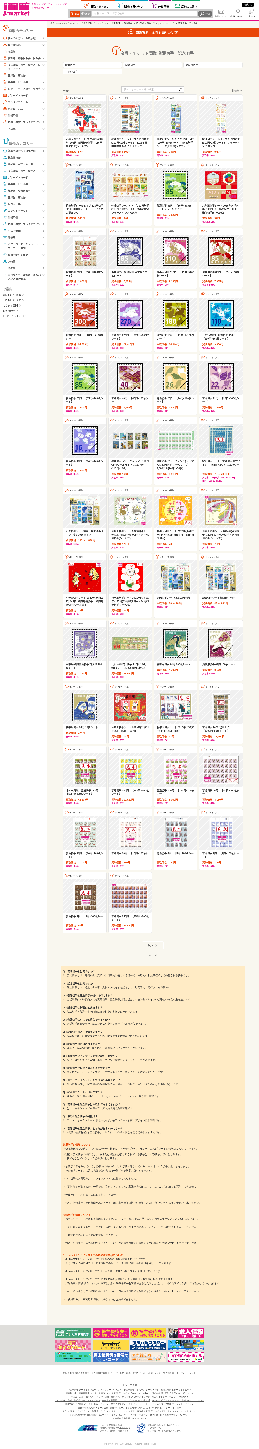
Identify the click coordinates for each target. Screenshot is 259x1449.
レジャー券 (12, 204)
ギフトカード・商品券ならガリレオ (141, 1415)
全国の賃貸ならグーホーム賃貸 (93, 1407)
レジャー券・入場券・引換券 (22, 89)
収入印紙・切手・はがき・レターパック (22, 66)
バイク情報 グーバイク (118, 1393)
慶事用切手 (191, 65)
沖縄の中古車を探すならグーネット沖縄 (90, 1397)
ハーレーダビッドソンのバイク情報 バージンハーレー (178, 1400)
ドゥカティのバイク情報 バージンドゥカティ (122, 1404)
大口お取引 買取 (12, 294)
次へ (150, 945)
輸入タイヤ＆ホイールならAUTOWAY (170, 1397)
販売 (87, 13)
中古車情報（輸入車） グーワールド (141, 1389)
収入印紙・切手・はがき (19, 171)
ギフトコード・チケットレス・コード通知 (20, 246)
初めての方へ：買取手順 (19, 38)
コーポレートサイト (186, 1373)
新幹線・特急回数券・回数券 (22, 58)
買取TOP (116, 23)
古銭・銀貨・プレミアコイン (22, 122)
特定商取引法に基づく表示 (76, 1373)
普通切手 (70, 65)
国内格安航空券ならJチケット (174, 1415)
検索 (207, 13)
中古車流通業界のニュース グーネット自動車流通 (126, 1400)
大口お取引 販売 (12, 300)
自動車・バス (13, 108)
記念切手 (130, 65)
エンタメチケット (15, 102)
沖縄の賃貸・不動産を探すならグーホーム (172, 1393)
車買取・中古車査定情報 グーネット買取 (85, 1393)
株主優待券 (12, 45)
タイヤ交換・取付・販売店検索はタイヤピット (77, 1400)
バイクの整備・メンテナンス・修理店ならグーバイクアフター (92, 1411)
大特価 (9, 261)
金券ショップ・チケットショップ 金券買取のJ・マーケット (79, 23)
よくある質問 (10, 305)
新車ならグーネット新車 (110, 1389)
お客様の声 (9, 310)
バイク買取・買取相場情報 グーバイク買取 (144, 1411)
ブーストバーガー (188, 1411)
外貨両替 (163, 6)
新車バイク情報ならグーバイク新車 (163, 1407)
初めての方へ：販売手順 (19, 151)
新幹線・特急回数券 (17, 191)
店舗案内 (189, 6)
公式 (248, 4)
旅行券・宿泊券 (14, 75)
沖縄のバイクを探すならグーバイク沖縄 (130, 1397)
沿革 (128, 1373)
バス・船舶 (12, 230)
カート (252, 16)
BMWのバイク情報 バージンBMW (81, 1404)
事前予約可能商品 (15, 255)
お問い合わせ (221, 16)
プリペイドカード (15, 95)
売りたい (101, 6)
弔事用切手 (71, 71)
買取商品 (128, 23)
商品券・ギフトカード (18, 164)
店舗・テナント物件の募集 (161, 1373)
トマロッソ (172, 1411)
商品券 (9, 51)
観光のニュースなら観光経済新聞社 (127, 1407)
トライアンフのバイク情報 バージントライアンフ (170, 1404)
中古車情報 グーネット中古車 (82, 1389)
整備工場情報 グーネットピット (176, 1389)
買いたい (135, 6)
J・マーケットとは (13, 316)
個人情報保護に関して (102, 1373)
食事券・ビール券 (15, 82)
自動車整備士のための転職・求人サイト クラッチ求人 (96, 1415)
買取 (76, 13)
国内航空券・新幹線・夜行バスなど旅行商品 (22, 276)
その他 (9, 128)
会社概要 (119, 1373)
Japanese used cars (140, 1393)
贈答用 (9, 237)
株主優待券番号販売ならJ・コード (129, 1418)
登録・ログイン (238, 16)
